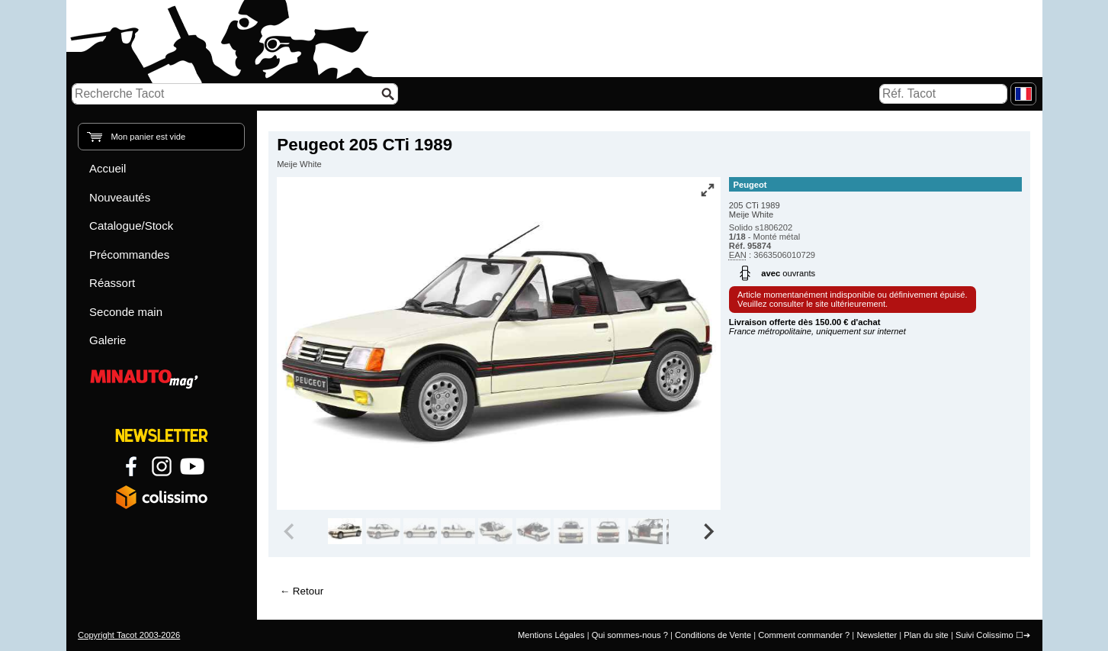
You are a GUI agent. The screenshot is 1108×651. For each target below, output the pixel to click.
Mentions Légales (551, 635)
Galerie (107, 340)
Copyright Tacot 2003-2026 (129, 635)
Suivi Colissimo (984, 635)
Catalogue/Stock (131, 225)
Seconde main (125, 311)
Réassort (112, 282)
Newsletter (876, 635)
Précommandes (129, 254)
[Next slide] (708, 531)
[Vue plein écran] (707, 190)
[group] (345, 531)
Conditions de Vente (713, 635)
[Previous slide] (290, 531)
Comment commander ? (803, 635)
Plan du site (926, 635)
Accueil (107, 168)
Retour (308, 591)
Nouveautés (119, 197)
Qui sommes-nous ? (630, 635)
